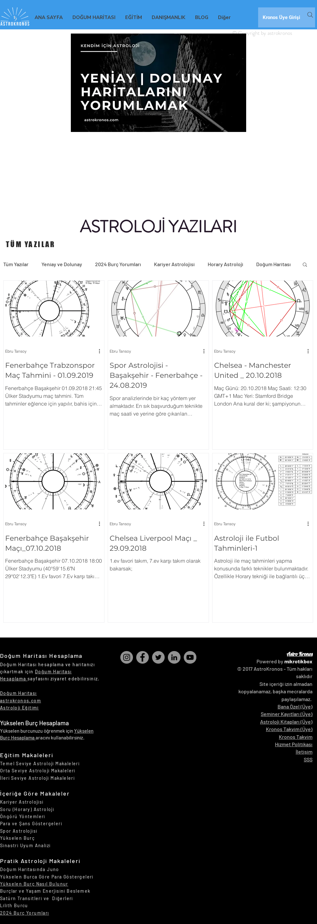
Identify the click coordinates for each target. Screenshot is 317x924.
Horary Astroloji (225, 264)
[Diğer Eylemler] (101, 351)
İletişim (304, 751)
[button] (305, 265)
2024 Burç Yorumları (118, 264)
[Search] (310, 15)
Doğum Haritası (273, 264)
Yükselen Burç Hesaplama (34, 723)
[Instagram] (126, 657)
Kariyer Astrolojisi (174, 264)
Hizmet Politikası (293, 744)
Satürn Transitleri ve (26, 898)
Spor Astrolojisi (18, 831)
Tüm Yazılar (15, 264)
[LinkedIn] (174, 657)
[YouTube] (190, 657)
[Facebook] (142, 657)
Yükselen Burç (17, 838)
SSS (308, 759)
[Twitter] (158, 657)
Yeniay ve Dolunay (61, 264)
